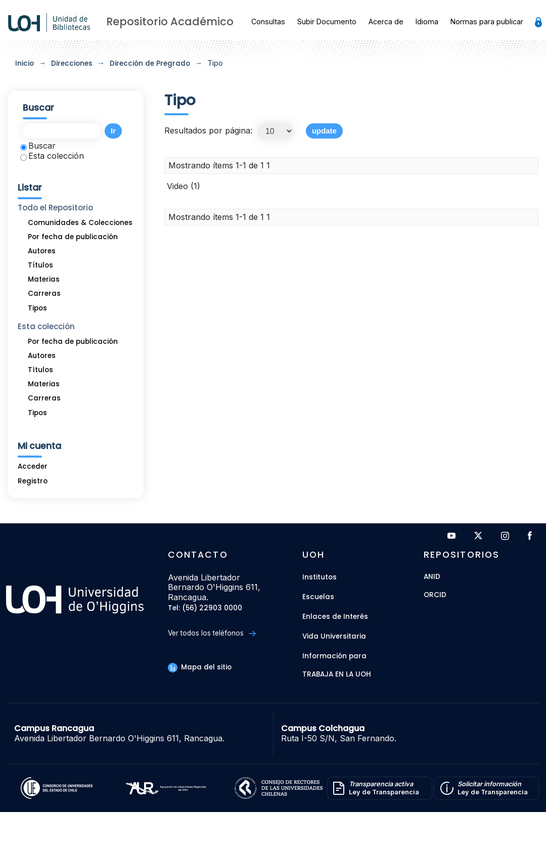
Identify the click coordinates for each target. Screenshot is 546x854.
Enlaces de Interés (335, 616)
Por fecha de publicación (73, 237)
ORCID (435, 595)
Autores (42, 251)
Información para (334, 656)
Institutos (319, 577)
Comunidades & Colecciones (80, 223)
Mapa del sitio (200, 667)
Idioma (427, 21)
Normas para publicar (486, 21)
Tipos (37, 308)
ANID (432, 577)
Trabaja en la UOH (336, 674)
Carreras (44, 293)
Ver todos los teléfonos (211, 633)
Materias (44, 279)
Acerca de (386, 21)
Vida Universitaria (334, 636)
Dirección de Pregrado (150, 63)
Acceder (33, 466)
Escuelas (318, 597)
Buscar (38, 146)
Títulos (40, 265)
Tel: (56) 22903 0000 (205, 608)
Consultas (268, 21)
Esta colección (52, 156)
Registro (33, 481)
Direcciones (72, 63)
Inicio (24, 63)
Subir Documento (326, 21)
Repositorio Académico (170, 21)
